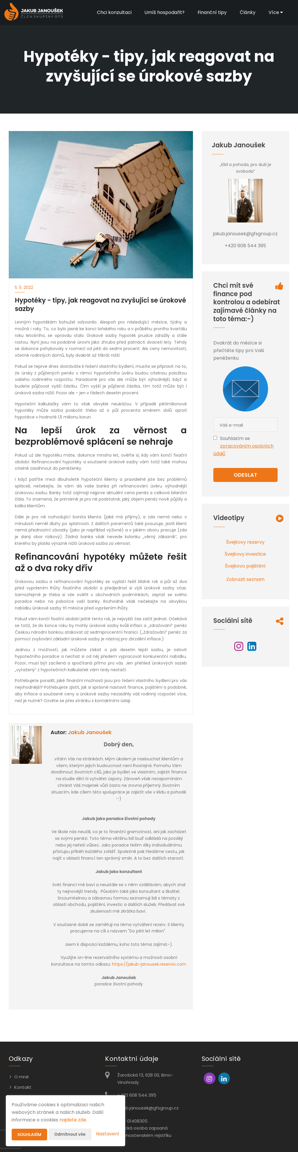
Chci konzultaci (113, 12)
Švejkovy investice (245, 554)
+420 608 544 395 (136, 1095)
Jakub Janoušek (90, 732)
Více (276, 12)
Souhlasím (29, 1134)
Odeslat (245, 474)
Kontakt (22, 1087)
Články (248, 12)
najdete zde (72, 1119)
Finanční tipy (212, 12)
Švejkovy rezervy (245, 542)
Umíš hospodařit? (164, 12)
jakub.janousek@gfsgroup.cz (148, 1108)
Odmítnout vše (70, 1134)
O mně (21, 1077)
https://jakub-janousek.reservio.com (149, 964)
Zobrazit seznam (245, 579)
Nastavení (107, 1133)
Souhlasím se (235, 438)
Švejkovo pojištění (245, 566)
